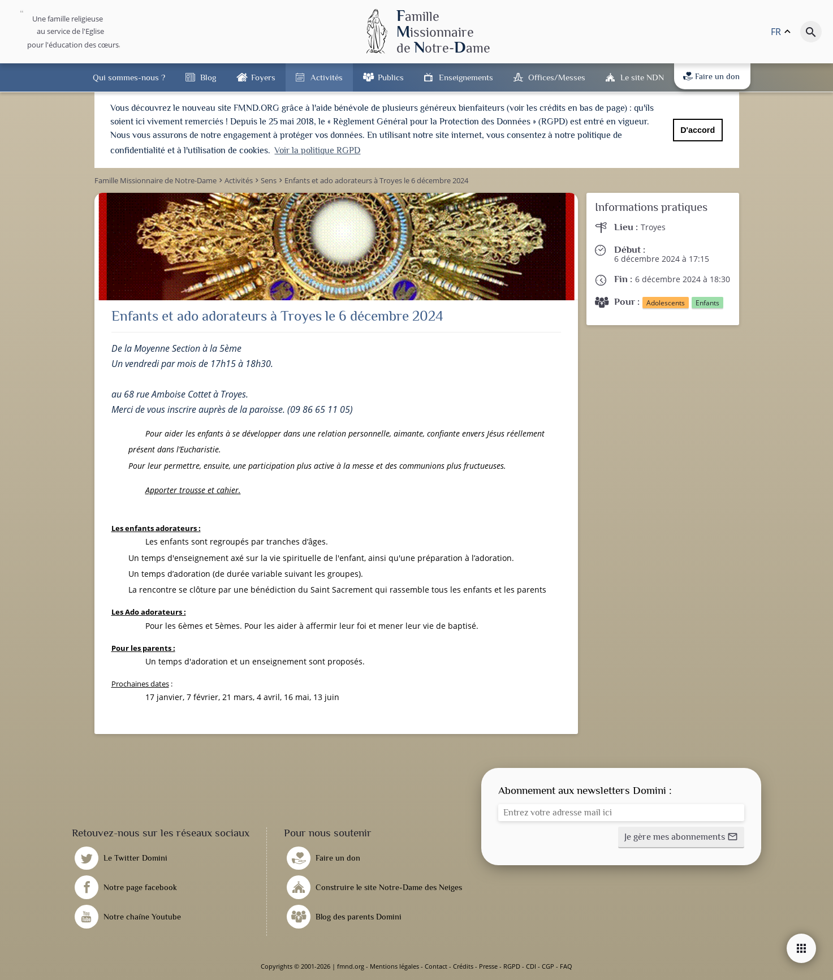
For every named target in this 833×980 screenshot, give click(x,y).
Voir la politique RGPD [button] (317, 150)
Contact (436, 966)
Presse (488, 966)
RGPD (511, 966)
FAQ (566, 966)
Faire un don (711, 76)
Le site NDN (642, 77)
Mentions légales (394, 966)
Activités (326, 77)
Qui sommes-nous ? (129, 77)
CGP (548, 966)
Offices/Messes (556, 77)
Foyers (263, 77)
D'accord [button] (697, 130)
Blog (208, 77)
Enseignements (466, 77)
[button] (681, 837)
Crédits (463, 966)
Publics (391, 77)
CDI (531, 966)
